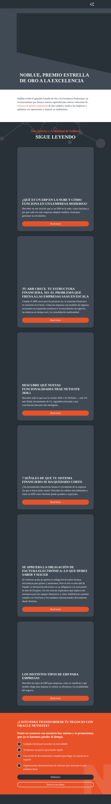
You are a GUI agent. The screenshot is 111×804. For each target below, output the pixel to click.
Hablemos (55, 777)
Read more (55, 223)
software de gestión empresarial (32, 105)
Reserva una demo (55, 784)
